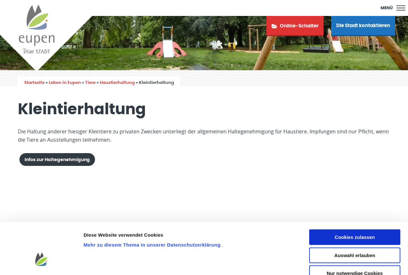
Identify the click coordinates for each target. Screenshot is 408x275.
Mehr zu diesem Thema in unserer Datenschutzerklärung (152, 206)
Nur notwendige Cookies (355, 234)
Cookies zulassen (355, 198)
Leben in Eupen (65, 83)
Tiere (90, 83)
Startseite (34, 83)
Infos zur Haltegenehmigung (57, 159)
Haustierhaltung (117, 83)
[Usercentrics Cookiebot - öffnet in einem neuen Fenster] (41, 262)
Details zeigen (339, 262)
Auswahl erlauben (354, 216)
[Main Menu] (393, 8)
